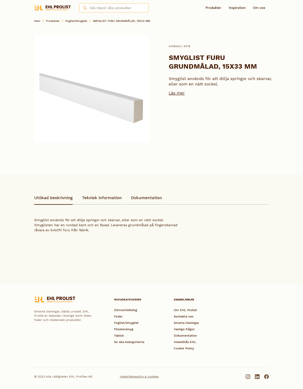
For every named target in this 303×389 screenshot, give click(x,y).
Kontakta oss (183, 316)
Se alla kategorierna (129, 342)
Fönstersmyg (123, 329)
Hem (37, 20)
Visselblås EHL (185, 342)
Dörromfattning (125, 310)
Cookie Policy (184, 348)
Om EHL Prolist (185, 310)
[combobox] (114, 7)
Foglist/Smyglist (76, 20)
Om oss (259, 8)
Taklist (119, 335)
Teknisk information (102, 197)
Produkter (213, 8)
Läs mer (177, 92)
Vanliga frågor (184, 329)
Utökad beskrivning (53, 197)
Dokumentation (146, 197)
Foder (118, 316)
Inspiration (237, 8)
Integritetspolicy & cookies (139, 376)
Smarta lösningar (186, 323)
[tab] (53, 199)
